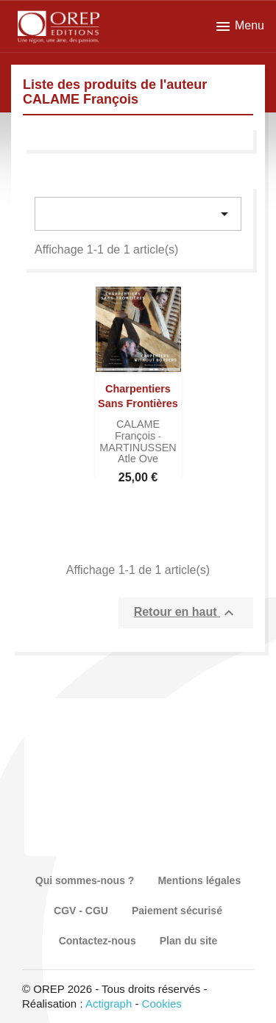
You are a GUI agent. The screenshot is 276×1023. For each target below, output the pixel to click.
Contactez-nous (97, 941)
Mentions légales (199, 880)
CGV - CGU (81, 910)
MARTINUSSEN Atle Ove (137, 453)
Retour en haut (186, 613)
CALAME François (137, 430)
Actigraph (108, 1003)
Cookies (162, 1003)
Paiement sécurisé (177, 910)
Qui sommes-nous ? (85, 880)
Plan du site (189, 941)
